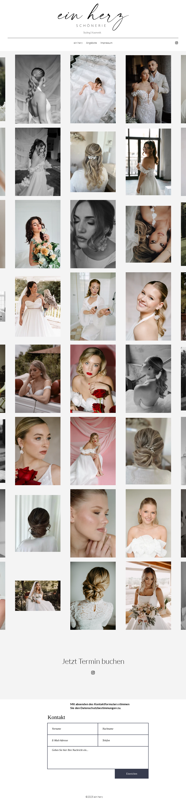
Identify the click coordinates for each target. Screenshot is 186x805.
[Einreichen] (132, 774)
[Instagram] (176, 43)
